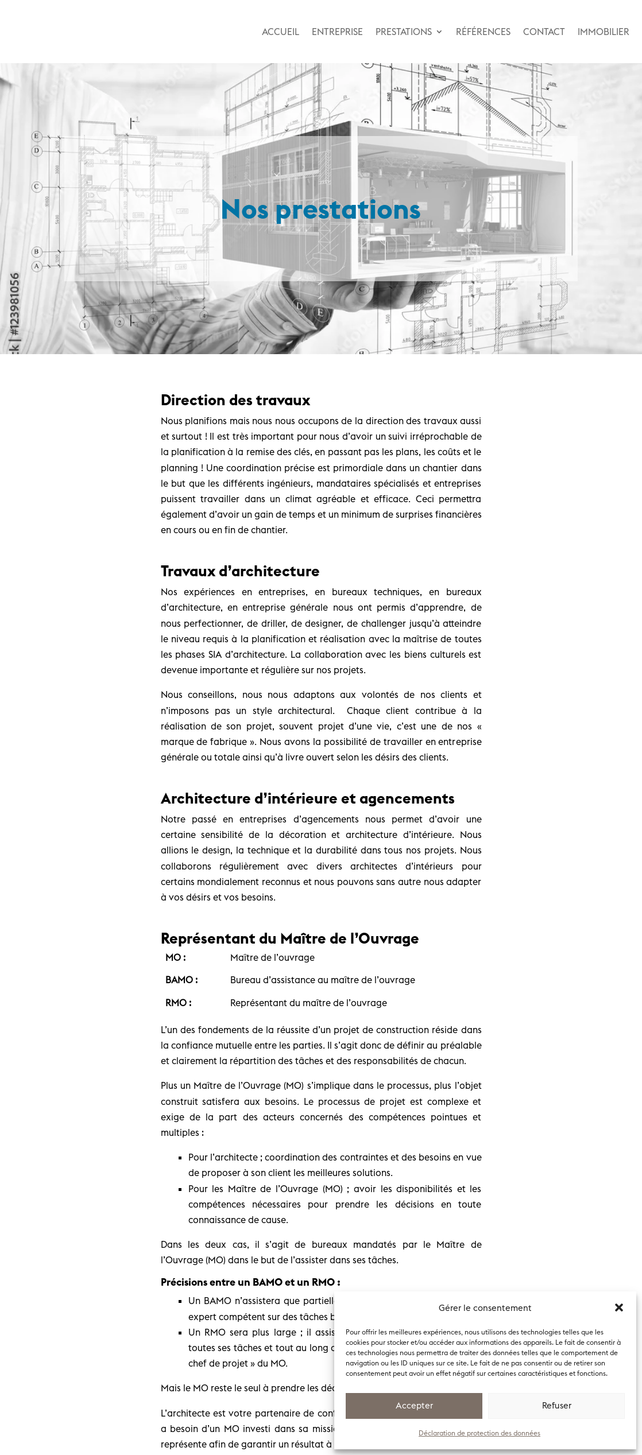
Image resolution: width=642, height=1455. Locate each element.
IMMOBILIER (603, 31)
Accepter (414, 1405)
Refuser (556, 1405)
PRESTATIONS (404, 31)
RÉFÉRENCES (483, 31)
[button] (619, 1307)
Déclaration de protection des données (479, 1433)
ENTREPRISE (337, 31)
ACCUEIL (280, 31)
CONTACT (544, 31)
